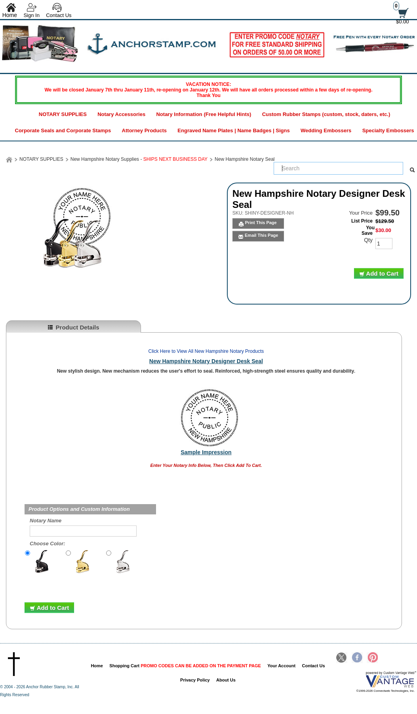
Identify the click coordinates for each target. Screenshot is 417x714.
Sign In (31, 15)
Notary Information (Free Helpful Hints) (203, 114)
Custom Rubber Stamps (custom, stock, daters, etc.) (326, 114)
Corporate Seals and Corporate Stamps (63, 130)
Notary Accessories (121, 114)
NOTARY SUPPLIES (63, 114)
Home (97, 665)
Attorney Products (144, 130)
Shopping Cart (185, 665)
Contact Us (58, 15)
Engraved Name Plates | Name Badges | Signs (233, 130)
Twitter (341, 658)
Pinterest (372, 658)
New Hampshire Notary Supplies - (139, 159)
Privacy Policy (195, 680)
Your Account (281, 665)
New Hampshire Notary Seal (244, 159)
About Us (226, 680)
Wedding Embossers (326, 130)
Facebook (357, 658)
